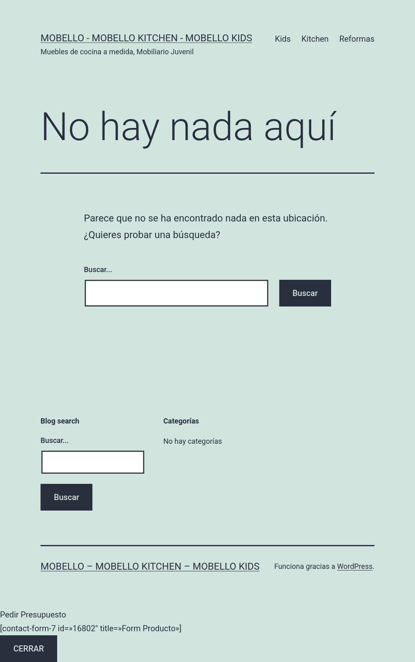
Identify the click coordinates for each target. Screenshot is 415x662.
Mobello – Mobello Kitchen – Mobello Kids (150, 566)
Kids (283, 39)
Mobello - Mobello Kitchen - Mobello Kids (146, 38)
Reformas (356, 39)
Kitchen (315, 39)
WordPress (354, 566)
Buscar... (98, 269)
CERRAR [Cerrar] (28, 648)
